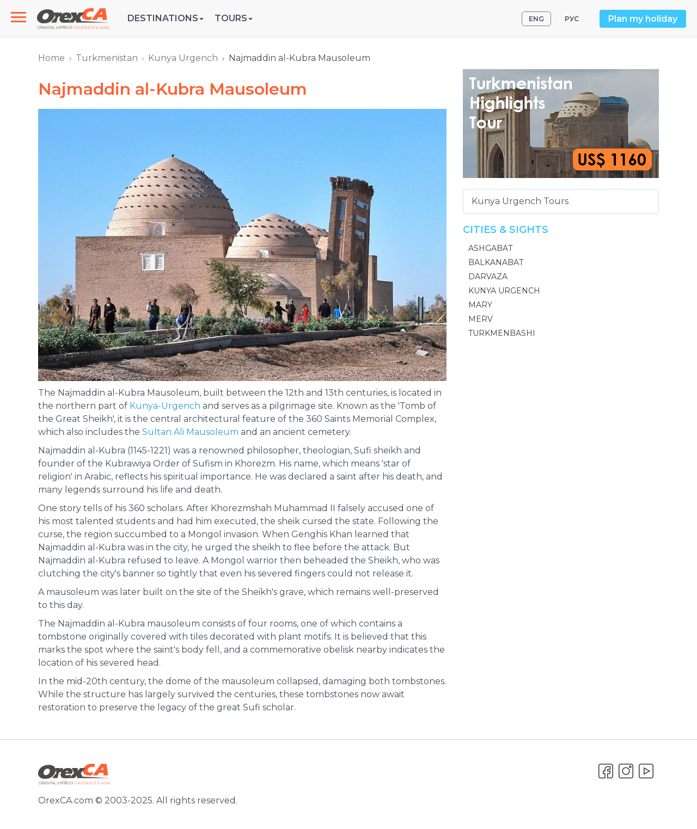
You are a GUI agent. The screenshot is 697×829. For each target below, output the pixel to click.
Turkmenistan (107, 58)
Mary (480, 305)
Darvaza (488, 276)
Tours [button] (234, 18)
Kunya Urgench (183, 58)
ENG (536, 19)
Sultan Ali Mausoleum (190, 432)
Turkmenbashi (501, 333)
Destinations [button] (165, 18)
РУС (572, 19)
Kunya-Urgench (165, 406)
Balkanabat (495, 262)
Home (51, 58)
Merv (480, 319)
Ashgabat (490, 248)
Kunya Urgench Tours (520, 201)
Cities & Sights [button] (505, 230)
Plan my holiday (642, 19)
